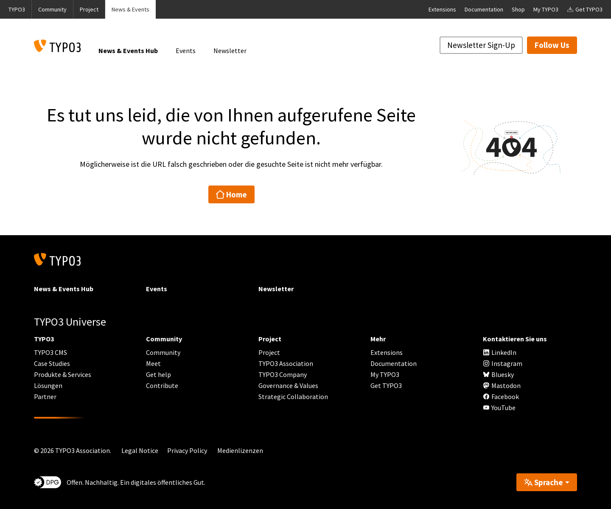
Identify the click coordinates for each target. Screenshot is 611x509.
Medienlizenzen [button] (240, 450)
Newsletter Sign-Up (481, 45)
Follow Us (552, 45)
